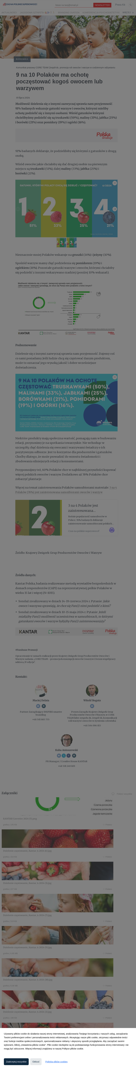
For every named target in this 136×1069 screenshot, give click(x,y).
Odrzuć (35, 1061)
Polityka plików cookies (56, 1061)
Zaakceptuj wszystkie (16, 1061)
